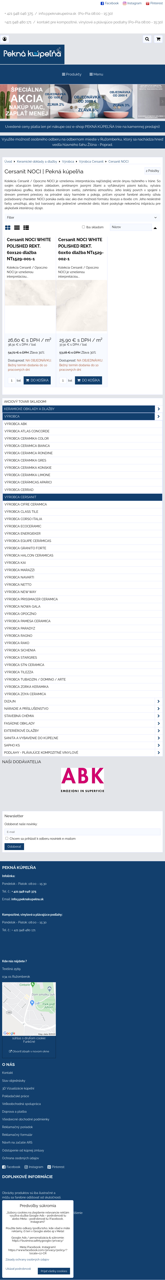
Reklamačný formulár (17, 1134)
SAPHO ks (83, 745)
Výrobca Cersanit (20, 497)
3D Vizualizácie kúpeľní (18, 1088)
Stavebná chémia (83, 716)
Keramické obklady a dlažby (83, 409)
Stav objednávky (13, 1080)
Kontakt (7, 1072)
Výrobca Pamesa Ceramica (27, 621)
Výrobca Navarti (19, 577)
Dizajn (83, 701)
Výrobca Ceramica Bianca (27, 446)
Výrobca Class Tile (21, 512)
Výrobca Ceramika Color (27, 438)
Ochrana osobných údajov (20, 1158)
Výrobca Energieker (23, 534)
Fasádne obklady (83, 723)
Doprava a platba (14, 1111)
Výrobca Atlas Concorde (27, 431)
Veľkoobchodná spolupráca (21, 1104)
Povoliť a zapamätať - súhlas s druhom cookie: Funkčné (29, 1038)
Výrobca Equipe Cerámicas (28, 541)
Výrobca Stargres (21, 658)
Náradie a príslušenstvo (83, 708)
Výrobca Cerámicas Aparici (28, 482)
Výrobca (83, 416)
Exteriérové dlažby (83, 730)
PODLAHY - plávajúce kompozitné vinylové (83, 752)
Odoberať (14, 846)
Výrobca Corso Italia (23, 519)
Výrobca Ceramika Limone (27, 475)
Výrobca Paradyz (20, 628)
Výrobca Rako (17, 643)
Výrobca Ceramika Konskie (28, 468)
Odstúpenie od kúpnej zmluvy (23, 1150)
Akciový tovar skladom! (25, 402)
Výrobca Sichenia (20, 650)
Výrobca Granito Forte (25, 548)
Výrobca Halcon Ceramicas (29, 555)
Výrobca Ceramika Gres (25, 460)
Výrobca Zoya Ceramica (25, 694)
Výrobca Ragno (18, 636)
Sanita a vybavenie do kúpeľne (83, 738)
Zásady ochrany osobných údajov (27, 1259)
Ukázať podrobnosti (18, 1268)
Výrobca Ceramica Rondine (29, 453)
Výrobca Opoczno (20, 614)
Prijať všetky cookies (54, 1271)
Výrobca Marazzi (20, 570)
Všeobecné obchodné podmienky (25, 1119)
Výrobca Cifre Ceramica (26, 504)
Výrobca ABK (16, 424)
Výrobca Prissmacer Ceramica (31, 599)
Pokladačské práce (15, 1096)
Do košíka (37, 380)
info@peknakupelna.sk (27, 899)
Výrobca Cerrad (19, 490)
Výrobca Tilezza (19, 672)
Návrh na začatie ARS (17, 1142)
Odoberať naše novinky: (21, 824)
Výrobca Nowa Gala (22, 606)
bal (14, 380)
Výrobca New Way (20, 592)
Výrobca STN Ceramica (24, 665)
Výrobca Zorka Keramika (27, 687)
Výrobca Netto (18, 585)
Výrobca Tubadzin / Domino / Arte (35, 679)
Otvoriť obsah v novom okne (29, 1051)
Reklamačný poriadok (17, 1127)
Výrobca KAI (15, 563)
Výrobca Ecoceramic (23, 526)
